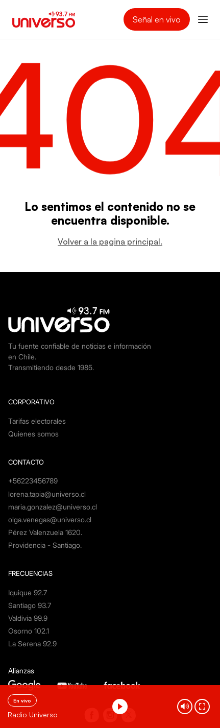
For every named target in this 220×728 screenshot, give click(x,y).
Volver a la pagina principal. (110, 241)
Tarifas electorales (37, 421)
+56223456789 (33, 480)
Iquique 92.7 (27, 592)
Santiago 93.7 (29, 605)
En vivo (22, 700)
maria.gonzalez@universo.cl (52, 506)
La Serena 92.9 (32, 643)
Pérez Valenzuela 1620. (45, 532)
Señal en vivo (157, 19)
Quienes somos (33, 433)
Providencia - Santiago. (45, 545)
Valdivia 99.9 (27, 618)
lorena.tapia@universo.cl (47, 494)
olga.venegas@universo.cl (49, 519)
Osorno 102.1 (28, 630)
